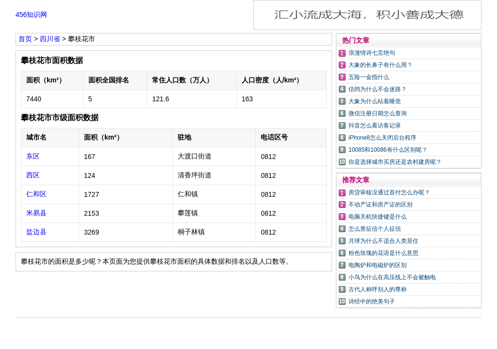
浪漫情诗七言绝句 (371, 52)
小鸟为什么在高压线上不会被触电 (392, 277)
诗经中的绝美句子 (371, 301)
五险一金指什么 (368, 77)
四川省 (50, 39)
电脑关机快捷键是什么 (377, 216)
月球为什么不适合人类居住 (383, 241)
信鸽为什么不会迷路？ (377, 89)
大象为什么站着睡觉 (374, 101)
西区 (33, 175)
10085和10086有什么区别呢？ (388, 149)
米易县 (36, 213)
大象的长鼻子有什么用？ (380, 65)
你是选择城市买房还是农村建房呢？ (395, 162)
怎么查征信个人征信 (374, 228)
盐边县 (36, 232)
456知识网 (31, 14)
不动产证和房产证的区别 (380, 204)
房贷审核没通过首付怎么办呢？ (389, 192)
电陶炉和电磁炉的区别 (377, 265)
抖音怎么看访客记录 (374, 125)
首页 (25, 39)
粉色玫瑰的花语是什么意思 (383, 253)
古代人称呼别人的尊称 (377, 289)
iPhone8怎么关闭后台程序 (382, 137)
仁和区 (36, 194)
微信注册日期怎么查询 (377, 113)
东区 (33, 156)
